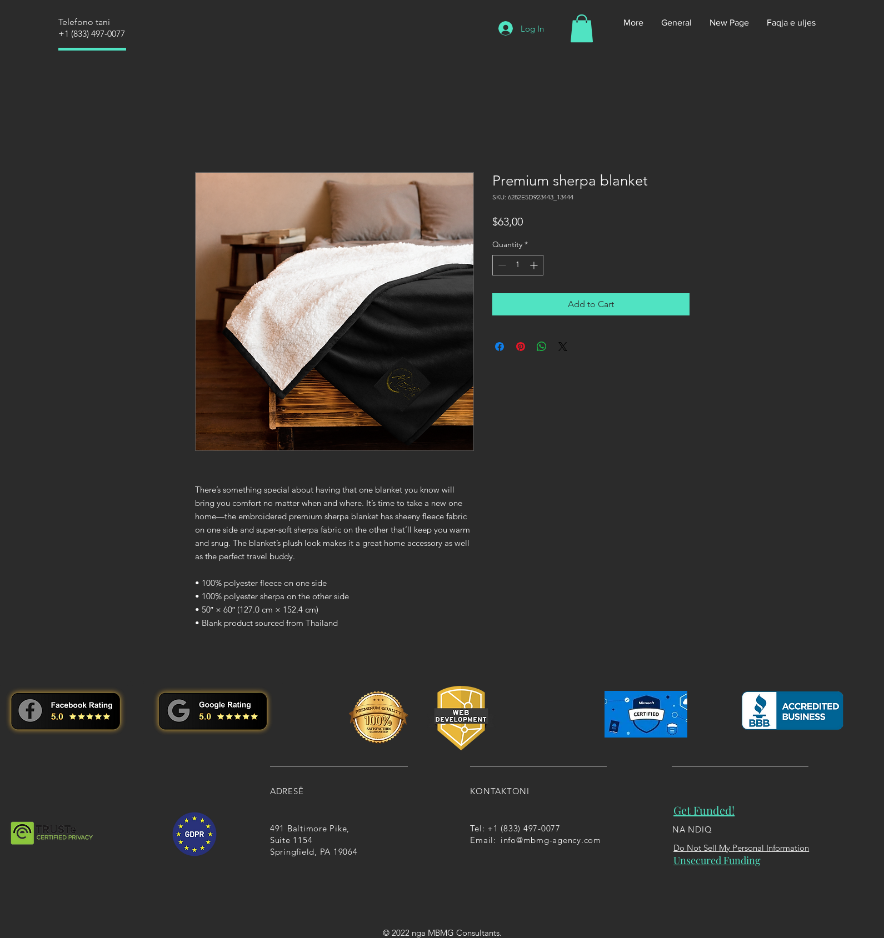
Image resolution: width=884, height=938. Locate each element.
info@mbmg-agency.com (551, 840)
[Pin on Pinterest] (520, 346)
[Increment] (535, 265)
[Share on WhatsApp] (541, 346)
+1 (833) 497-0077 (91, 33)
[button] (581, 28)
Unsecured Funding (717, 860)
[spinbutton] (518, 265)
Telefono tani (84, 22)
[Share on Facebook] (499, 346)
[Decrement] (501, 265)
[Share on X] (563, 346)
